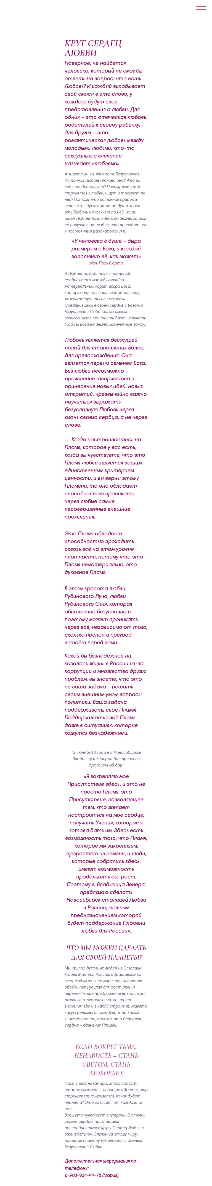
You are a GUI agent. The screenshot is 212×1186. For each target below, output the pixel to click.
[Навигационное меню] (201, 8)
